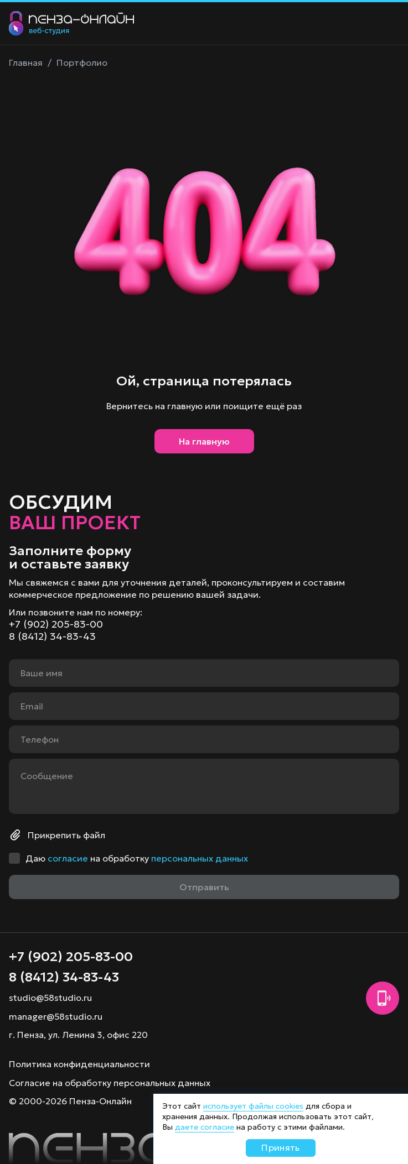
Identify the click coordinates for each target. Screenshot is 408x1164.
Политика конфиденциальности (79, 1063)
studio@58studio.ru (50, 997)
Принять (280, 1147)
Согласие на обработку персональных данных (109, 1082)
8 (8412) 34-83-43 (52, 636)
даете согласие (204, 1127)
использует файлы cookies (253, 1106)
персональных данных (199, 858)
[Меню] (388, 23)
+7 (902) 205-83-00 (56, 624)
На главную (204, 441)
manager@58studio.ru (55, 1016)
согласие (68, 858)
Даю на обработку (136, 858)
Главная (26, 62)
